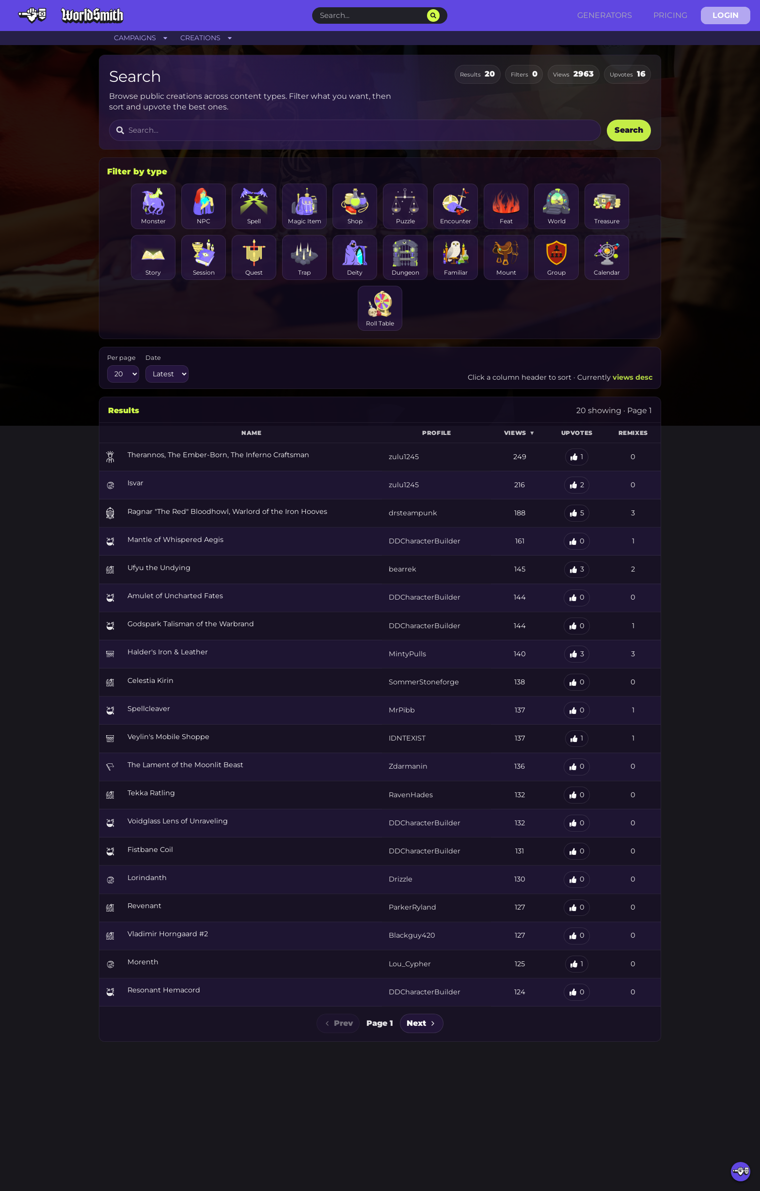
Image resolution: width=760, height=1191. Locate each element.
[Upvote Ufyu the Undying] (576, 569)
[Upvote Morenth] (577, 964)
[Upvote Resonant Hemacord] (577, 992)
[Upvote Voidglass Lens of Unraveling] (577, 823)
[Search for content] (361, 130)
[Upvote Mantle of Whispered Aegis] (577, 541)
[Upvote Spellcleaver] (577, 710)
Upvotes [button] (577, 432)
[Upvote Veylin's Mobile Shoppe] (577, 738)
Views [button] (519, 432)
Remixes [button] (633, 432)
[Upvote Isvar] (576, 485)
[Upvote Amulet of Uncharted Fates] (577, 597)
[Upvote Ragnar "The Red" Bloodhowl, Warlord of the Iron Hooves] (576, 513)
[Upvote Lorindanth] (577, 879)
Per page (121, 357)
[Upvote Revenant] (577, 907)
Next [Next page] (422, 1023)
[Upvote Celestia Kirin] (577, 682)
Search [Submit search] (629, 130)
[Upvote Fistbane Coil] (577, 851)
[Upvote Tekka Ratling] (577, 795)
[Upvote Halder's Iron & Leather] (576, 654)
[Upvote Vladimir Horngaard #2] (577, 936)
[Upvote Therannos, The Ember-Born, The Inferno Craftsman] (577, 457)
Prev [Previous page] (338, 1023)
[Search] (433, 15)
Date (153, 357)
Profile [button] (436, 432)
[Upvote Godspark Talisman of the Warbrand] (577, 626)
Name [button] (251, 432)
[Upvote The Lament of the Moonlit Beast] (577, 766)
